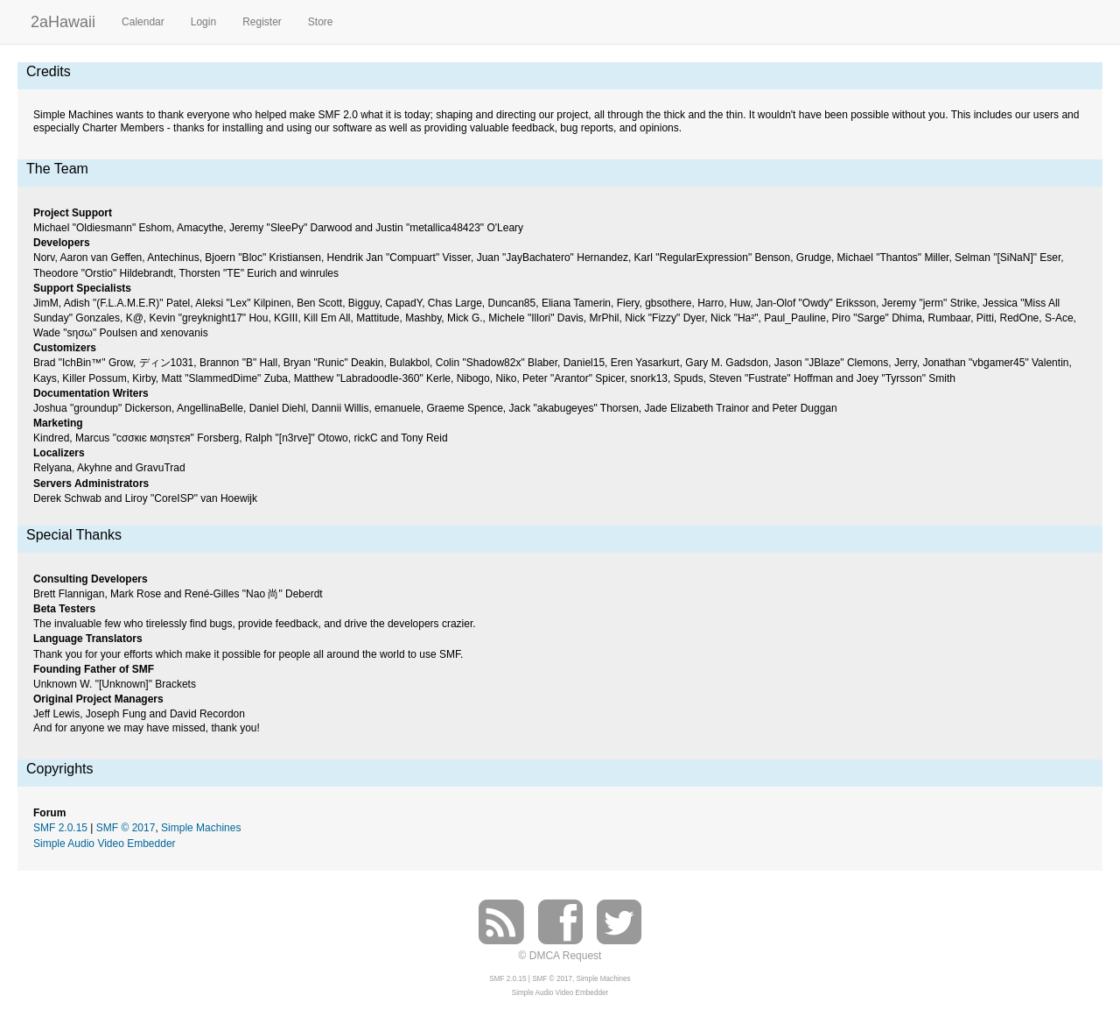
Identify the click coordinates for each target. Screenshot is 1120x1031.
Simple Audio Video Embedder (104, 843)
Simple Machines (201, 828)
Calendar (143, 22)
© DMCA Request (560, 956)
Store (320, 22)
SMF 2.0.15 (60, 828)
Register (262, 22)
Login (203, 22)
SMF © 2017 (126, 828)
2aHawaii (63, 19)
